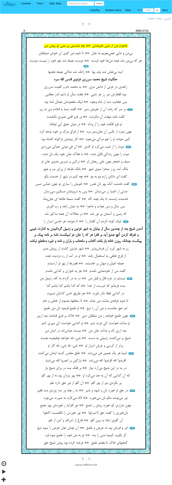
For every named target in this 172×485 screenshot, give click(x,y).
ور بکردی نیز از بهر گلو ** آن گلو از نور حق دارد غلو (86, 383)
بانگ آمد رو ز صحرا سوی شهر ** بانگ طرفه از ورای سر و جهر (86, 169)
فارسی (167, 18)
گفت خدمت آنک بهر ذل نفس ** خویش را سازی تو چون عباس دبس (83, 184)
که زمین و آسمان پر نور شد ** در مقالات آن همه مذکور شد (86, 214)
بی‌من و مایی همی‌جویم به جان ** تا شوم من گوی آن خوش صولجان (86, 53)
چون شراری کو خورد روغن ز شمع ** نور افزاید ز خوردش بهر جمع (86, 405)
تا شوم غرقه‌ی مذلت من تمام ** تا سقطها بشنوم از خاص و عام (86, 301)
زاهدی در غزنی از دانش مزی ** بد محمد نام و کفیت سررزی (86, 87)
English (151, 19)
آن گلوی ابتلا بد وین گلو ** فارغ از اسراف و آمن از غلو (86, 420)
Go (157, 10)
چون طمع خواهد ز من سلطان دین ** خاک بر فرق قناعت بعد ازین (83, 316)
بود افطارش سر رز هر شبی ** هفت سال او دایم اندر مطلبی (86, 94)
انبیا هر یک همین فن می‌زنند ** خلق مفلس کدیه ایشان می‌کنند (83, 353)
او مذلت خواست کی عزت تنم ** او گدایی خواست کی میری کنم (86, 323)
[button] (27, 3)
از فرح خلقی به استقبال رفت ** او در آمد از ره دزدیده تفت (86, 256)
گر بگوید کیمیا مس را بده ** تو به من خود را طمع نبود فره (86, 435)
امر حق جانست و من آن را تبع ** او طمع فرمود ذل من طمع (86, 308)
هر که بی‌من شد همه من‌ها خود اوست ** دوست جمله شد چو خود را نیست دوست (86, 61)
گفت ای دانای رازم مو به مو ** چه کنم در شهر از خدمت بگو (86, 177)
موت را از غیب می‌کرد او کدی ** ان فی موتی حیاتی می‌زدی (83, 147)
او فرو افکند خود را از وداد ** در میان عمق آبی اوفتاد (86, 124)
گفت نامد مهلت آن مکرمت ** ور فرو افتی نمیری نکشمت (86, 117)
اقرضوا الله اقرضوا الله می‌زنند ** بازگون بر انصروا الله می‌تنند (86, 361)
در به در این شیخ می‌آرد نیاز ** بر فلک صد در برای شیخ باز (86, 368)
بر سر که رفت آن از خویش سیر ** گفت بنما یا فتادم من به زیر (83, 109)
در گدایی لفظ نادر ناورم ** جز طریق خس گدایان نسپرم (86, 293)
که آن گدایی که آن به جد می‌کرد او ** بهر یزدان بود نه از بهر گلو (86, 376)
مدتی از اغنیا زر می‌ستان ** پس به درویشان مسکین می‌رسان (86, 191)
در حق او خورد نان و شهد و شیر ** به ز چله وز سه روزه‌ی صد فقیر (83, 390)
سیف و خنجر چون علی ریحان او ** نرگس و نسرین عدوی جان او (86, 162)
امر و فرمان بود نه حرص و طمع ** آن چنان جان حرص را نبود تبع (83, 428)
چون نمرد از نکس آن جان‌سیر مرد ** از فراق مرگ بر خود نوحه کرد (86, 132)
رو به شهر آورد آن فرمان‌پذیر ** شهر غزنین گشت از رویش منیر (86, 249)
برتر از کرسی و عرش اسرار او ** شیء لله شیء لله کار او (86, 346)
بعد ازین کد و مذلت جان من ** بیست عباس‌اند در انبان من (86, 331)
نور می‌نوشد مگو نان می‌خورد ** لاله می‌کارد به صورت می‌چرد (86, 398)
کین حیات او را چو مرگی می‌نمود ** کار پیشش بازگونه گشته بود (86, 139)
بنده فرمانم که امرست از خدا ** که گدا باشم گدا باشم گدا (86, 286)
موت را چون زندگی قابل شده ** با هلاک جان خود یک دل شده (86, 154)
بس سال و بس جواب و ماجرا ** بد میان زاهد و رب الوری (86, 206)
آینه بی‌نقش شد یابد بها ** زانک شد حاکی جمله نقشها (86, 72)
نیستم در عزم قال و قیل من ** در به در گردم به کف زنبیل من (83, 278)
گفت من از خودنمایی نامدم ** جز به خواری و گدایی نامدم (86, 271)
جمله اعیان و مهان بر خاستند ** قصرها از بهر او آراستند (86, 263)
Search (99, 3)
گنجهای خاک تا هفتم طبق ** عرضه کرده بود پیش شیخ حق (86, 443)
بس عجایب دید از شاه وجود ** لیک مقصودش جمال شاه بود (86, 102)
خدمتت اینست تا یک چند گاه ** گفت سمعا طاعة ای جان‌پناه (86, 199)
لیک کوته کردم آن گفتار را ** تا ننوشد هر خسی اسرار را (83, 221)
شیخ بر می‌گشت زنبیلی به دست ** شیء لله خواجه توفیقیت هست (86, 338)
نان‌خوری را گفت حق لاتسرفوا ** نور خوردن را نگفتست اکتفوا (86, 413)
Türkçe (159, 19)
